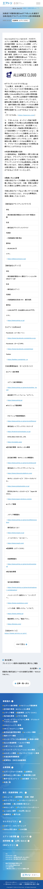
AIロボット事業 (10, 753)
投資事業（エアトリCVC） (27, 713)
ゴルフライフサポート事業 (29, 753)
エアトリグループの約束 (13, 772)
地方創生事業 (9, 716)
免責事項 (7, 814)
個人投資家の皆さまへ (22, 804)
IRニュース (8, 797)
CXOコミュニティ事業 (12, 725)
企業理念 (29, 772)
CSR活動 (23, 829)
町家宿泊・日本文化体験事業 (15, 760)
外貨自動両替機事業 (11, 757)
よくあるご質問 (10, 811)
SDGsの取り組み (10, 829)
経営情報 (18, 797)
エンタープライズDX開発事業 (15, 739)
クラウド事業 (22, 716)
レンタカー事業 (30, 732)
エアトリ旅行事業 (10, 706)
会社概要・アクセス (29, 779)
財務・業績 (29, 797)
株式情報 (7, 804)
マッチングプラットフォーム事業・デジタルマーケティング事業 (21, 721)
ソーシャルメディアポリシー (28, 882)
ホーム (14, 8)
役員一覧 (7, 782)
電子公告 (17, 814)
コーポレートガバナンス (28, 800)
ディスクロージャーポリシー (28, 807)
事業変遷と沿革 (30, 775)
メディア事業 (9, 713)
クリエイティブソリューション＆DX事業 (19, 750)
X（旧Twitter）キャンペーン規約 (13, 884)
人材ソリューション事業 (13, 746)
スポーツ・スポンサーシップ (15, 826)
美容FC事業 (34, 739)
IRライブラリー (10, 800)
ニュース (19, 8)
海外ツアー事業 (10, 736)
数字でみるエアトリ (11, 779)
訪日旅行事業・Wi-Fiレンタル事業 (17, 709)
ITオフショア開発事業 (29, 706)
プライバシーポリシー (11, 882)
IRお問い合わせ (25, 811)
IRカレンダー (9, 807)
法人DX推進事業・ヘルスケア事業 (17, 743)
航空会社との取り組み (12, 775)
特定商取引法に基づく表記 (32, 884)
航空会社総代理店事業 (12, 732)
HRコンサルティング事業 (13, 729)
